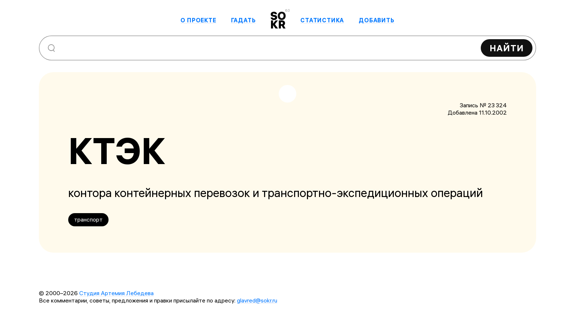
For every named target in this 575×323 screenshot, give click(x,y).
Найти (507, 47)
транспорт (88, 219)
